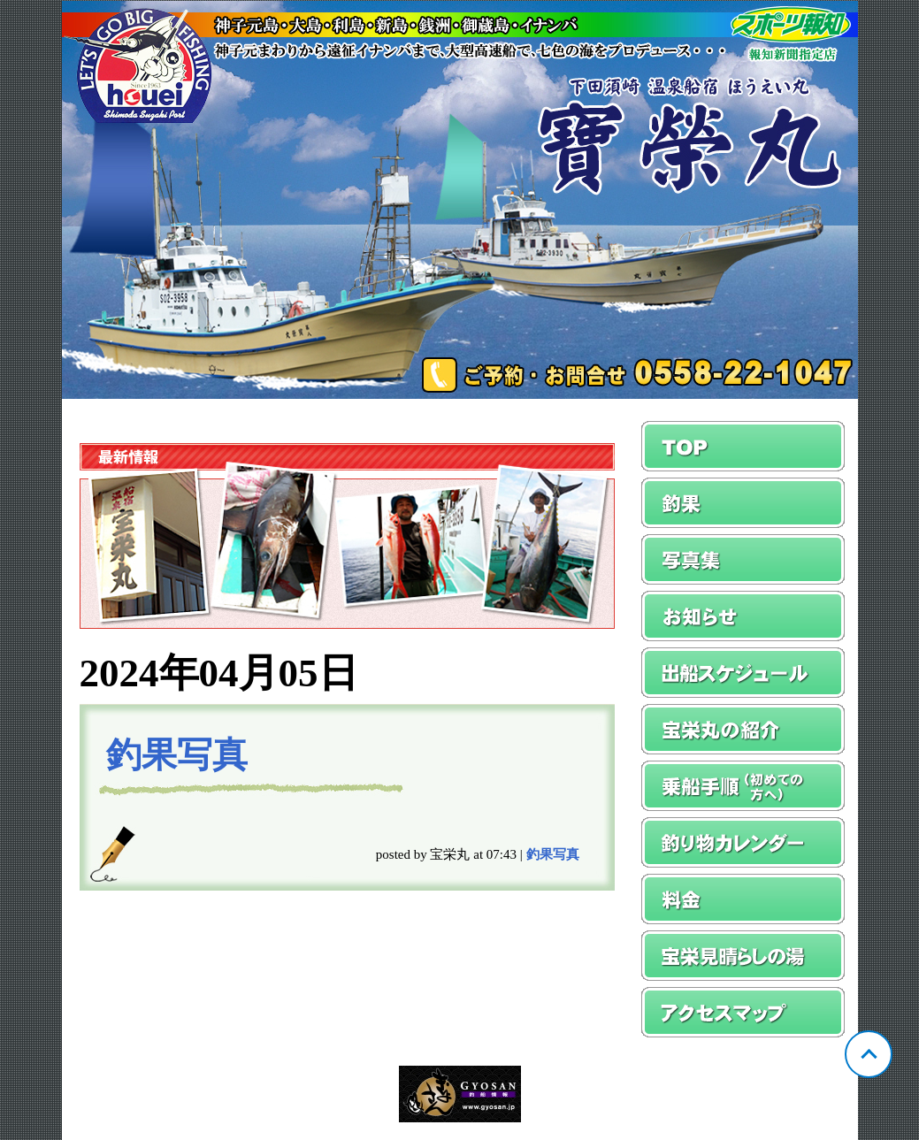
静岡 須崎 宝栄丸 (460, 200)
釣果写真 (177, 755)
